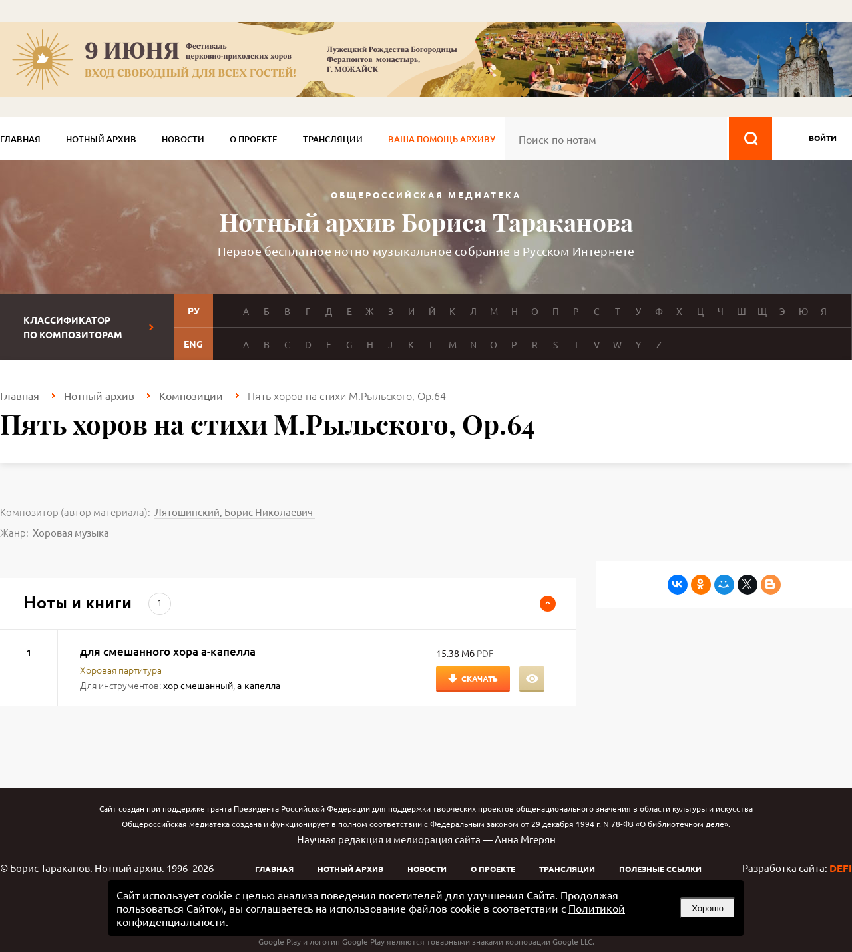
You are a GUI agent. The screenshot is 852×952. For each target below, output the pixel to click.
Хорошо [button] (708, 908)
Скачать (479, 678)
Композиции (191, 395)
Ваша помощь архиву (441, 139)
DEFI (840, 868)
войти (823, 137)
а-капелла (258, 685)
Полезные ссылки (660, 868)
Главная (20, 139)
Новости (183, 139)
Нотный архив (101, 139)
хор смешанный (198, 685)
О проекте (254, 139)
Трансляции (333, 139)
